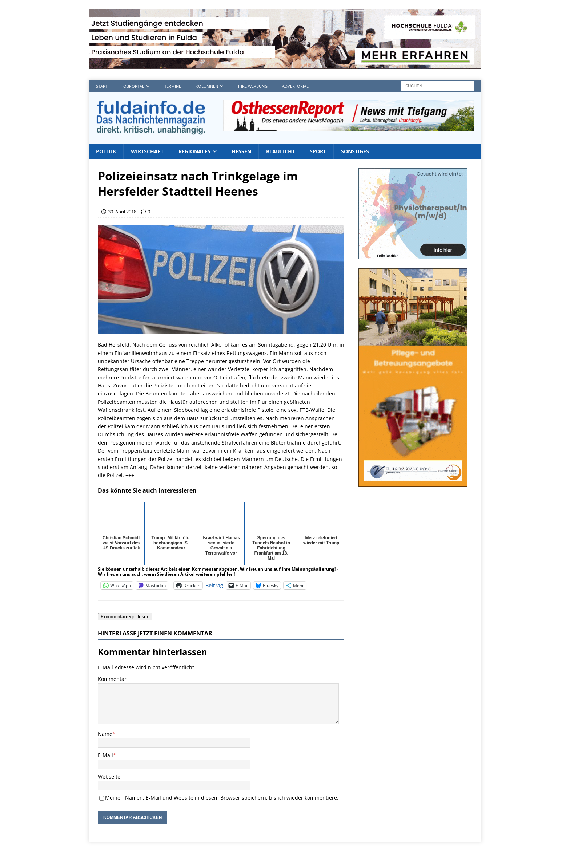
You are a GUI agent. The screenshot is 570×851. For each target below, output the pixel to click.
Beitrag (214, 585)
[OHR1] (348, 126)
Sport (318, 151)
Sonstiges (355, 151)
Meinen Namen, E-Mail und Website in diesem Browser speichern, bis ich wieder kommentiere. (221, 797)
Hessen (241, 151)
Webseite (109, 776)
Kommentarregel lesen (125, 616)
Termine (172, 86)
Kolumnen (207, 86)
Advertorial (295, 86)
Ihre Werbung (253, 86)
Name (105, 733)
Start (102, 86)
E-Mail (105, 755)
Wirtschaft (147, 151)
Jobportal (133, 86)
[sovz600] (412, 482)
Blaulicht (280, 151)
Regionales (194, 151)
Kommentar (112, 678)
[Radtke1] (412, 255)
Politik (106, 151)
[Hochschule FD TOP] (285, 64)
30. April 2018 (122, 211)
